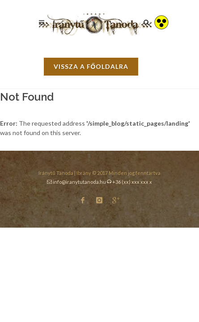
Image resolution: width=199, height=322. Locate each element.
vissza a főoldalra (91, 66)
